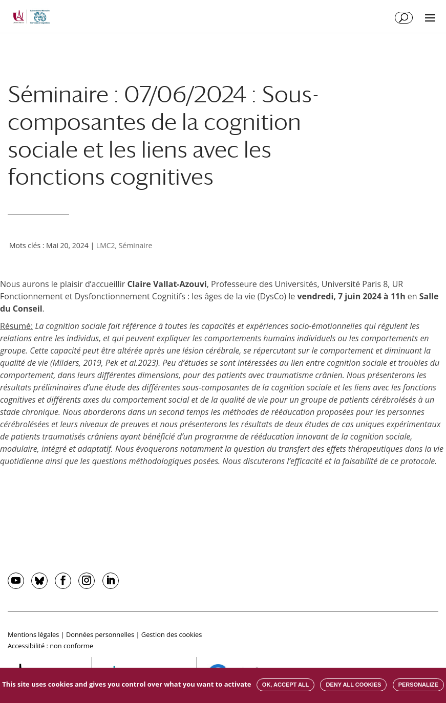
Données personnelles (100, 634)
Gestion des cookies (171, 634)
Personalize (418, 685)
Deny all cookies (353, 685)
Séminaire (136, 245)
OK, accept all (285, 685)
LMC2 (105, 245)
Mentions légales (33, 634)
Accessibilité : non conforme (50, 645)
